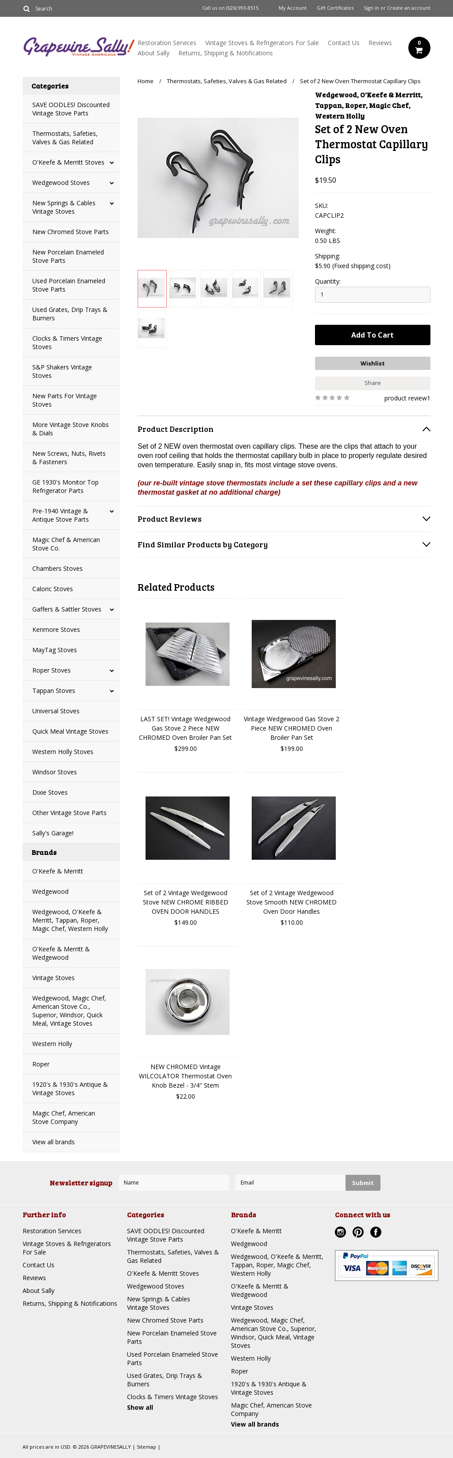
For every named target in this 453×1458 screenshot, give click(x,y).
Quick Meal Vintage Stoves (70, 731)
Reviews (380, 42)
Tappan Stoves (53, 690)
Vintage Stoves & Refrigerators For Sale (262, 42)
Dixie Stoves (50, 792)
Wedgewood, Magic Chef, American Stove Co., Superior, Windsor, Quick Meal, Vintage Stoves (69, 1010)
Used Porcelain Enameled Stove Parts (68, 285)
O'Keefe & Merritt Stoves (68, 162)
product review (405, 398)
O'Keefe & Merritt (57, 871)
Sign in (371, 8)
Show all (140, 1407)
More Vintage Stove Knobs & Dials (70, 428)
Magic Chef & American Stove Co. (66, 543)
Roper (41, 1064)
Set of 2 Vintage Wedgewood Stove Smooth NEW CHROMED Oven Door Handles (291, 902)
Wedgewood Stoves (61, 182)
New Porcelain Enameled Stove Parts (68, 256)
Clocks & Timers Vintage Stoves (67, 342)
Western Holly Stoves (62, 751)
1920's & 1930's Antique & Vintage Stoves (70, 1088)
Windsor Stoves (54, 772)
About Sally (153, 53)
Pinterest (359, 1233)
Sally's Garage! (52, 833)
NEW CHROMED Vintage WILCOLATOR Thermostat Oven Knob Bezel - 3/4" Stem (185, 1075)
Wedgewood (50, 891)
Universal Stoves (56, 711)
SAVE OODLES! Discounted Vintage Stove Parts (71, 108)
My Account (293, 8)
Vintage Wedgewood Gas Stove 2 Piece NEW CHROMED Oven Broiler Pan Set (291, 728)
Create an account (408, 8)
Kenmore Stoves (56, 629)
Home (146, 81)
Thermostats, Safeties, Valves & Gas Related (65, 137)
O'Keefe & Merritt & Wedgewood (61, 953)
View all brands (53, 1142)
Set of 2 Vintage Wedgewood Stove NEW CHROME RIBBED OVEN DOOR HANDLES (185, 902)
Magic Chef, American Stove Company (63, 1117)
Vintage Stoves (53, 977)
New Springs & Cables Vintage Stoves (64, 207)
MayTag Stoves (54, 650)
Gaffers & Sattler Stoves (66, 609)
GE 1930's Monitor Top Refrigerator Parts (65, 486)
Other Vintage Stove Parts (69, 812)
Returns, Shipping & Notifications (225, 53)
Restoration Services (167, 42)
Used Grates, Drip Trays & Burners (69, 313)
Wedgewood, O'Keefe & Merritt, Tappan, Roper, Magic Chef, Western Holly (70, 920)
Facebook (377, 1233)
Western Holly (52, 1043)
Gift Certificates (335, 8)
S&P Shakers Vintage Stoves (62, 371)
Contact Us (344, 42)
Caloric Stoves (52, 589)
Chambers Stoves (57, 568)
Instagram (341, 1233)
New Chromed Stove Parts (70, 231)
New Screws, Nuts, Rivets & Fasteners (69, 457)
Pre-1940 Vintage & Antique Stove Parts (60, 515)
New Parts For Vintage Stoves (64, 400)
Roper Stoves (51, 670)
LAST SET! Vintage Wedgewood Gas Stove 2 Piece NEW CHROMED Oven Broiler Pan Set (185, 728)
